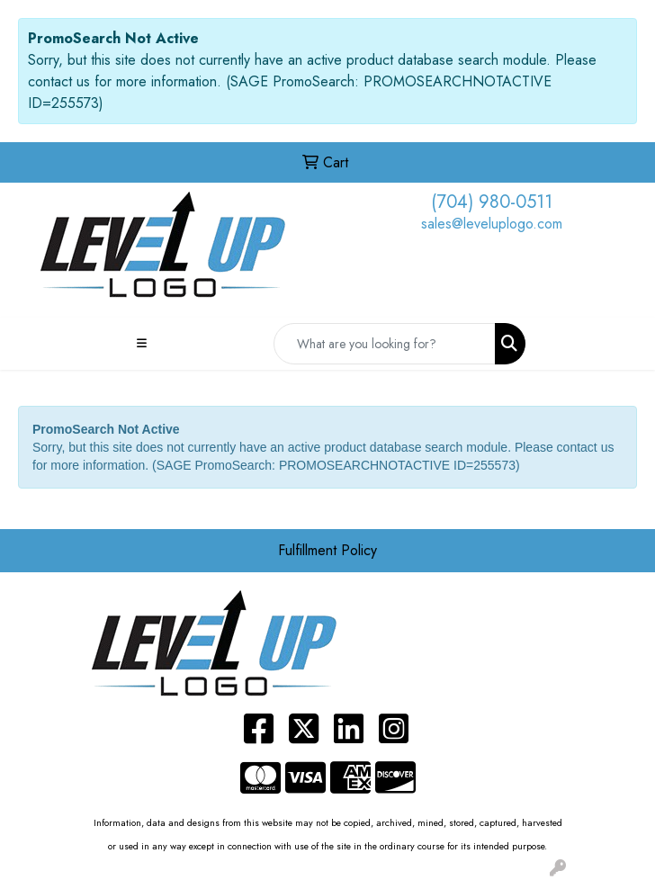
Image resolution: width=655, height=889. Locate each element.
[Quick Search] (385, 343)
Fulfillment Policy (327, 550)
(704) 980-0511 (491, 202)
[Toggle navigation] (141, 344)
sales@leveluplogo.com (491, 223)
